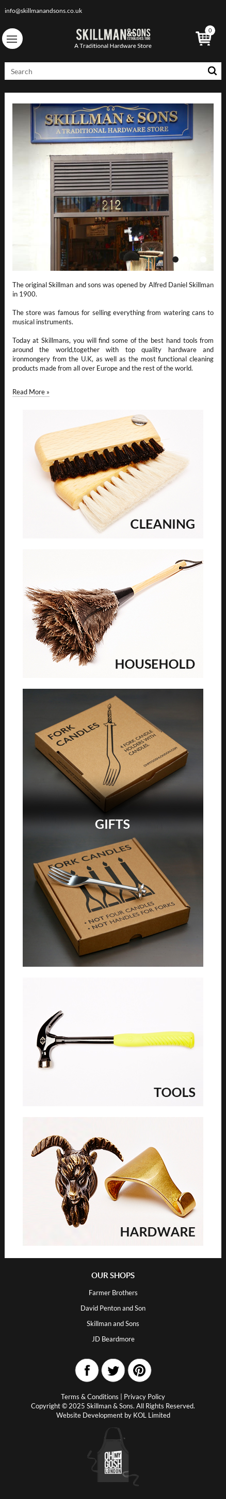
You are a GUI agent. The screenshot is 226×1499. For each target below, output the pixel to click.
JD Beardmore (113, 1339)
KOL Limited (151, 1415)
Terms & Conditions (90, 1396)
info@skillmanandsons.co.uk (43, 10)
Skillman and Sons (113, 1323)
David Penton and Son (113, 1308)
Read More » (31, 392)
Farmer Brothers (113, 1292)
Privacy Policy (144, 1396)
